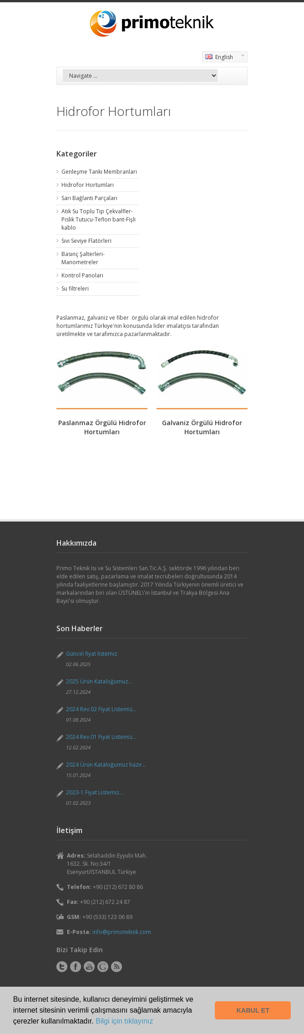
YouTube (89, 966)
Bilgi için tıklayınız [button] (124, 1021)
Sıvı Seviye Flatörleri (86, 241)
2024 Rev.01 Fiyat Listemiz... (101, 737)
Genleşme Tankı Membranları (99, 172)
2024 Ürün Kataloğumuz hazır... (106, 764)
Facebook (75, 966)
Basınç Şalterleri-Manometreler (83, 258)
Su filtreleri (75, 288)
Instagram (102, 966)
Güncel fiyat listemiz (91, 654)
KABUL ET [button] (252, 1010)
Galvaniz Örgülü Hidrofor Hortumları (202, 427)
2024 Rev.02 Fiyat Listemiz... (101, 709)
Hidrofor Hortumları (87, 185)
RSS (116, 966)
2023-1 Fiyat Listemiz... (94, 792)
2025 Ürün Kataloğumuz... (99, 681)
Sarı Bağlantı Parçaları (89, 198)
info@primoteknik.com (121, 932)
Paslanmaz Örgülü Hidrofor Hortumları (102, 427)
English (223, 57)
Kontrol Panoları (82, 275)
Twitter (61, 966)
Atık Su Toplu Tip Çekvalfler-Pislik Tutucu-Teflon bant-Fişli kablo (98, 219)
